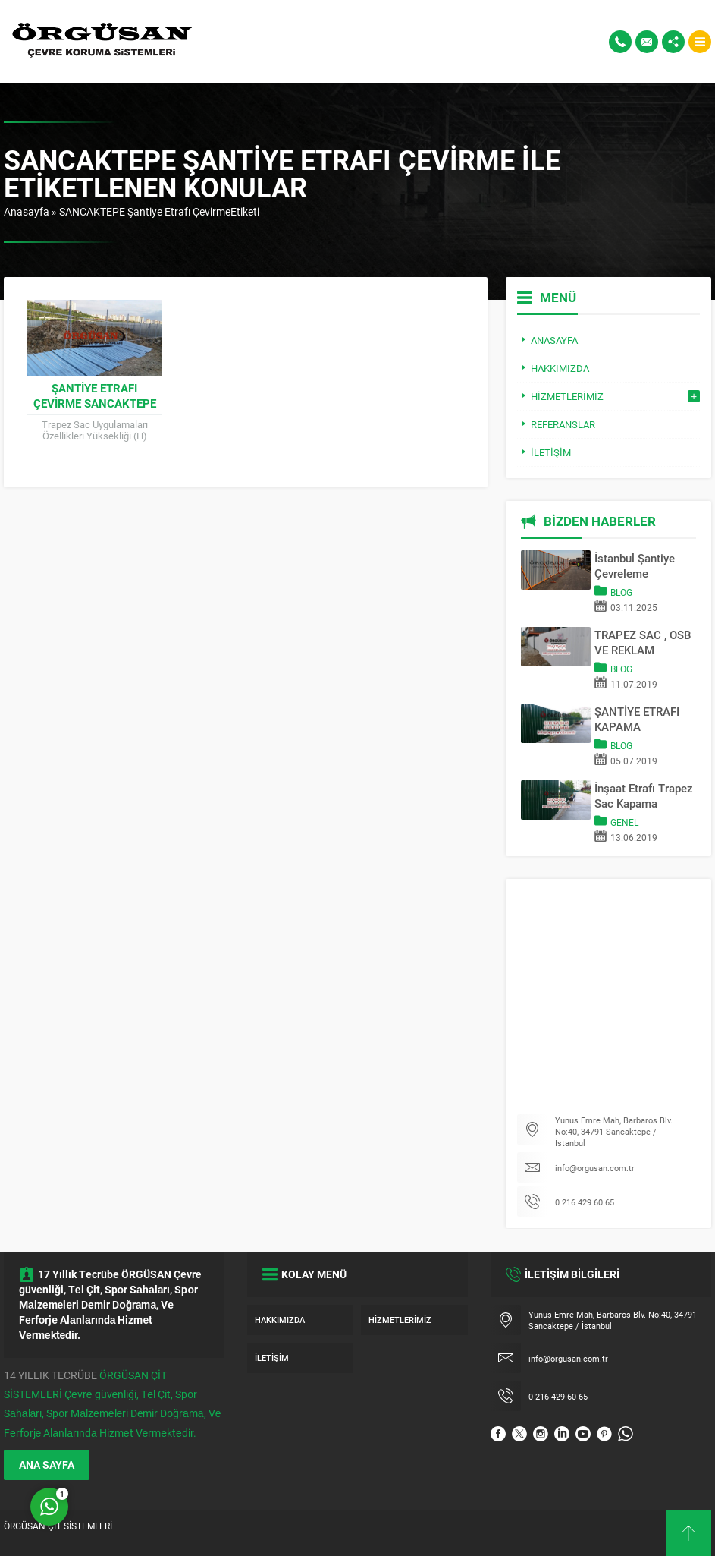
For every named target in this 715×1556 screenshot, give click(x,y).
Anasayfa (26, 211)
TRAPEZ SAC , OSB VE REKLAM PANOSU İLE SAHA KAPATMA (642, 642)
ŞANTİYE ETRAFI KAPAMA (636, 719)
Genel (624, 822)
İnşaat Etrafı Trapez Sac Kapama (643, 795)
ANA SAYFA (46, 1464)
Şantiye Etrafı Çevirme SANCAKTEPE (94, 395)
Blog (621, 592)
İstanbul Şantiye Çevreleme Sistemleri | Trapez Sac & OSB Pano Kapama (642, 565)
